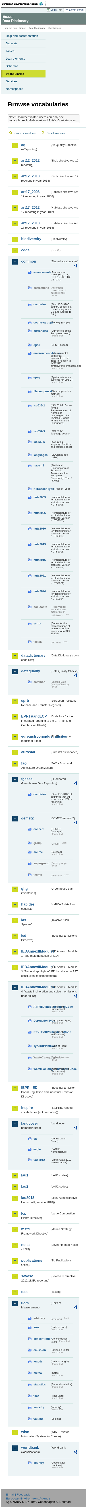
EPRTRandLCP (34, 716)
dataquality (30, 671)
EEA (24, 4)
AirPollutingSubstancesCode (41, 1006)
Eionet (22, 28)
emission (39, 1350)
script (37, 623)
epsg (36, 377)
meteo (37, 1373)
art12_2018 (30, 176)
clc (35, 1138)
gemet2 (27, 818)
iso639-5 (39, 441)
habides (28, 904)
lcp (23, 1213)
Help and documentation (22, 36)
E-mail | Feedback (18, 1494)
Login (54, 9)
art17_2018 (30, 223)
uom (25, 1303)
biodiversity (31, 239)
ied (23, 936)
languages (40, 455)
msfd (25, 1229)
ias (23, 920)
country (38, 1462)
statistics (39, 1384)
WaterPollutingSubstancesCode (41, 1069)
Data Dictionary (37, 28)
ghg (24, 889)
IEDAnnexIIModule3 (35, 967)
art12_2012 (30, 160)
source (38, 852)
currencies (40, 331)
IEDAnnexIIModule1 (35, 951)
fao (24, 763)
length (37, 1361)
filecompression (41, 391)
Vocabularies (15, 73)
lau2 (24, 1186)
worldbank (30, 1447)
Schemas (12, 66)
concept (38, 829)
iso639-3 (39, 431)
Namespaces (14, 88)
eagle (37, 1149)
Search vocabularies (25, 133)
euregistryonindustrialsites (35, 736)
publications (31, 1260)
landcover (29, 1123)
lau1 (24, 1175)
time (36, 1396)
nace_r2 (38, 465)
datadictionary (33, 655)
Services (11, 81)
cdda (25, 250)
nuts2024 (39, 591)
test (24, 1292)
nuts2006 (39, 513)
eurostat (28, 752)
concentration (41, 1338)
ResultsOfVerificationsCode (41, 1032)
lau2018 (27, 1198)
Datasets (12, 43)
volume (38, 1419)
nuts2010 (39, 528)
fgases (27, 779)
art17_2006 (30, 192)
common (28, 261)
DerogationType (41, 1020)
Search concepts (55, 133)
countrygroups (41, 322)
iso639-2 (39, 405)
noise (26, 1245)
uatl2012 (39, 1159)
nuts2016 (39, 560)
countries (39, 304)
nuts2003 (39, 497)
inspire (27, 1108)
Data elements (15, 58)
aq (23, 145)
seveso (27, 1276)
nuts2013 (39, 544)
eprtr (25, 701)
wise (25, 1432)
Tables (10, 51)
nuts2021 (39, 575)
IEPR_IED (29, 1088)
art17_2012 (30, 207)
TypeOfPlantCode (41, 1046)
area (36, 1327)
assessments (41, 272)
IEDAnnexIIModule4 (35, 987)
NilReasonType (41, 488)
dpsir (36, 345)
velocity (38, 1407)
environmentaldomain (41, 353)
